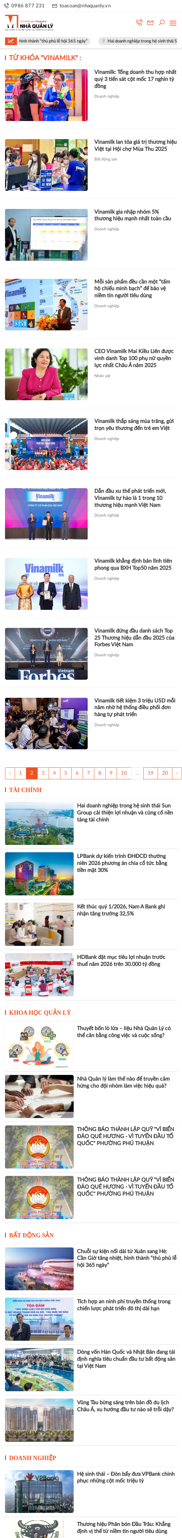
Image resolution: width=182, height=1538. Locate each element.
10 (124, 773)
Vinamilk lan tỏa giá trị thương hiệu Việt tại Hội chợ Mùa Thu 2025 (135, 145)
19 (151, 773)
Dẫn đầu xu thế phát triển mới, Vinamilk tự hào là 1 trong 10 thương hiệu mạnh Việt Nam (130, 498)
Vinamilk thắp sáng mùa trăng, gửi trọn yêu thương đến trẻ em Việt (134, 425)
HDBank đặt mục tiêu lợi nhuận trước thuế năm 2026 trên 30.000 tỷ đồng (121, 961)
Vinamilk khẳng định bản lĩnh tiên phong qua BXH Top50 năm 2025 (133, 564)
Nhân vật (102, 376)
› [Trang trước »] (177, 773)
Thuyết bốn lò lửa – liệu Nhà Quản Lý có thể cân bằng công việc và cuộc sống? (124, 1032)
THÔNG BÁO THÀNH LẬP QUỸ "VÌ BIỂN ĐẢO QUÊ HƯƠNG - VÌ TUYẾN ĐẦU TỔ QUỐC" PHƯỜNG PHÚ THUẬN (125, 1136)
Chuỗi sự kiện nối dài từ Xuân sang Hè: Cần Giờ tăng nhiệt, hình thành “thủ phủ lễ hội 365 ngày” (126, 1258)
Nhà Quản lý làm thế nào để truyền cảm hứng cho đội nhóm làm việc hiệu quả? (123, 1082)
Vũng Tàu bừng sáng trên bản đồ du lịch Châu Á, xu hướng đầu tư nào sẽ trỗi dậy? (125, 1406)
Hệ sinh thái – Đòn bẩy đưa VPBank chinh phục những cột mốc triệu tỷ (126, 1477)
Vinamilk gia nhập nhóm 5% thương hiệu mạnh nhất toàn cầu (132, 215)
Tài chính (25, 790)
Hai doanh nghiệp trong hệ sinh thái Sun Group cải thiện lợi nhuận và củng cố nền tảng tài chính (125, 812)
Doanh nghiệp (106, 96)
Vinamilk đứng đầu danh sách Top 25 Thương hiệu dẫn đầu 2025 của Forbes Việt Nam (134, 638)
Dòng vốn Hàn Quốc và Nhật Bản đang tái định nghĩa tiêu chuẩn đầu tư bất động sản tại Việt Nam (126, 1359)
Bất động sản (105, 159)
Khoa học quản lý (40, 1012)
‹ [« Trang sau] (10, 773)
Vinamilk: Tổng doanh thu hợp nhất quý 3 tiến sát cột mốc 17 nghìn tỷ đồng (135, 79)
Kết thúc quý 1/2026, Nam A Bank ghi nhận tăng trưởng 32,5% (121, 910)
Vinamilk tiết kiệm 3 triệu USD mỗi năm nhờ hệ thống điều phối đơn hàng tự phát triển (134, 708)
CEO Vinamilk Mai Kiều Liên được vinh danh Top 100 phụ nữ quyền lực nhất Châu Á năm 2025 (134, 358)
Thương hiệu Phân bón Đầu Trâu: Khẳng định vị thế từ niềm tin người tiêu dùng (123, 1528)
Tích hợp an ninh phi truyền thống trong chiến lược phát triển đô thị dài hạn (123, 1305)
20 (165, 773)
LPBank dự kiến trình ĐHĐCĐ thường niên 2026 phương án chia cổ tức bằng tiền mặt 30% (122, 863)
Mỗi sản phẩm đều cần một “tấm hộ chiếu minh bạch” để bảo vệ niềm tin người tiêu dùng (132, 289)
